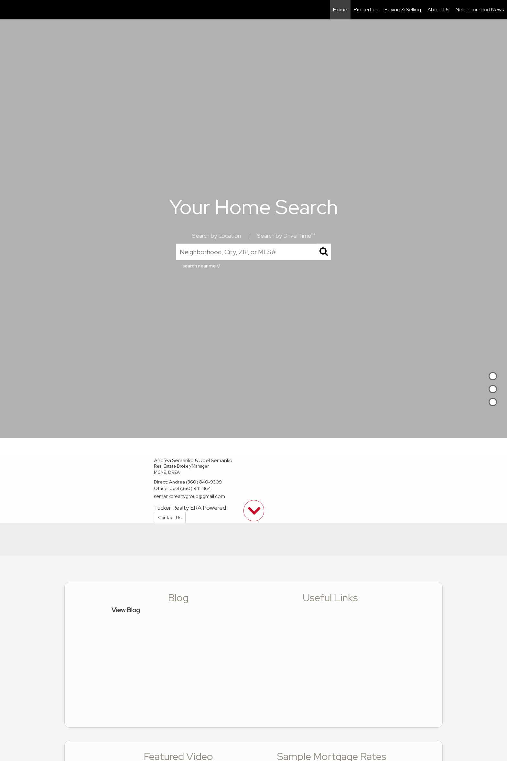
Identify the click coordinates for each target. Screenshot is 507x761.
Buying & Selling (402, 9)
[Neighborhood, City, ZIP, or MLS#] (253, 252)
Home (340, 9)
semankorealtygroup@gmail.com (189, 496)
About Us (438, 9)
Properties (366, 9)
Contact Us (169, 517)
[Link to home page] (8, 9)
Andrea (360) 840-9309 (195, 482)
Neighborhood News (480, 9)
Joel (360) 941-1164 (190, 488)
